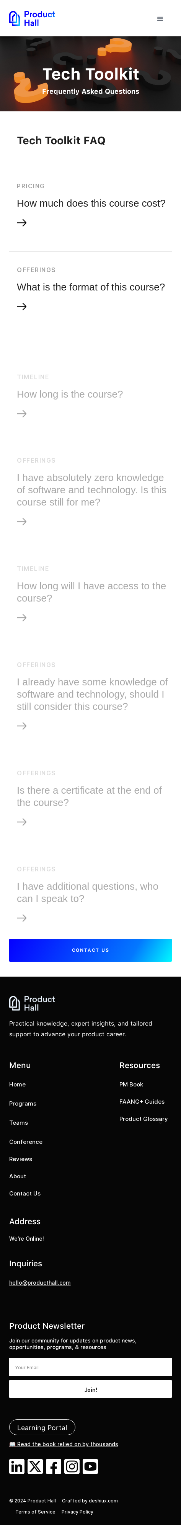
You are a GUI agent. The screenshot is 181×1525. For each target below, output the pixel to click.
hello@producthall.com (40, 1282)
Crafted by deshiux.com (90, 1501)
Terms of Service (35, 1512)
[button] (160, 18)
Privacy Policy (77, 1512)
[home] (32, 18)
